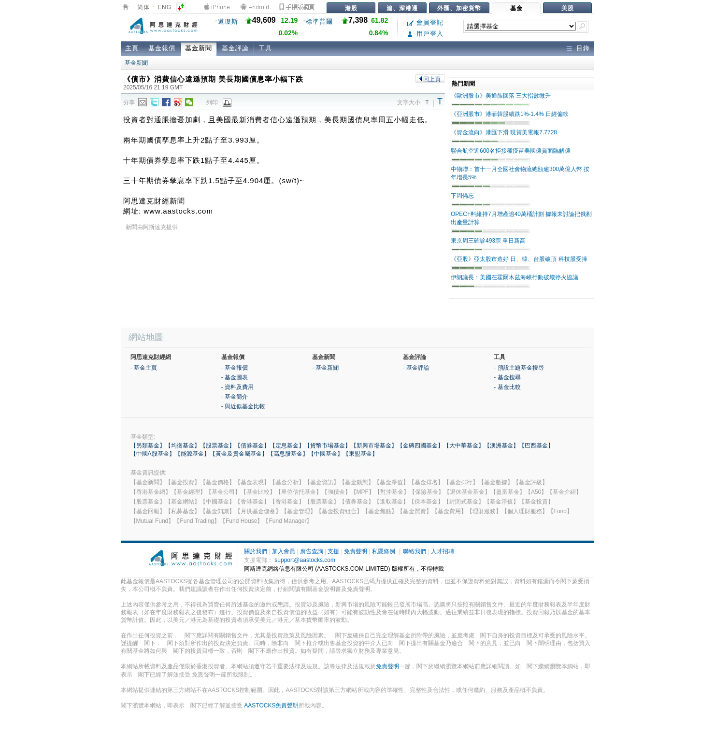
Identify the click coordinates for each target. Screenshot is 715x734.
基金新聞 (198, 48)
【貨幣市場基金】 (327, 445)
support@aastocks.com (304, 560)
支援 (333, 551)
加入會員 (283, 551)
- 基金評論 (416, 367)
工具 (265, 48)
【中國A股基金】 (152, 453)
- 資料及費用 (237, 387)
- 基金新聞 (325, 367)
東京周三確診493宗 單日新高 (488, 240)
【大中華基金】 (463, 445)
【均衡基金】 (182, 445)
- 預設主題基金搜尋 (518, 367)
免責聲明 (355, 551)
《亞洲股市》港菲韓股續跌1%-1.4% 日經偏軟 (510, 114)
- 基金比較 (507, 387)
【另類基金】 (147, 445)
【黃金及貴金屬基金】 (239, 453)
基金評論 (235, 48)
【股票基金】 (217, 445)
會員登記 (425, 22)
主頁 (132, 48)
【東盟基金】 (360, 453)
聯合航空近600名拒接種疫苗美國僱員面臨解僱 (511, 150)
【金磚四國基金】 (420, 445)
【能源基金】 (192, 453)
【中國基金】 (325, 453)
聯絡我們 (414, 551)
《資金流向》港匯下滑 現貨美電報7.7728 (504, 132)
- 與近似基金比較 (243, 406)
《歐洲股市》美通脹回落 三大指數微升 (501, 95)
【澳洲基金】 (501, 445)
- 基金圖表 (234, 377)
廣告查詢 (311, 551)
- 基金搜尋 (507, 377)
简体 (143, 7)
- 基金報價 (234, 367)
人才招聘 (442, 551)
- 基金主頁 (143, 367)
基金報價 (161, 48)
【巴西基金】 (536, 445)
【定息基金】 (287, 445)
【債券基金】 (252, 445)
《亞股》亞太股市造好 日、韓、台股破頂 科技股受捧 (519, 259)
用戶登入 (425, 33)
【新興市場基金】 (374, 445)
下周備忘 (462, 195)
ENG (164, 7)
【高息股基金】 (288, 453)
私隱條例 (383, 551)
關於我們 (255, 551)
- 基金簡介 (234, 396)
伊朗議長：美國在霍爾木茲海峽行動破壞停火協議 (514, 277)
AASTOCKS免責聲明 (271, 705)
